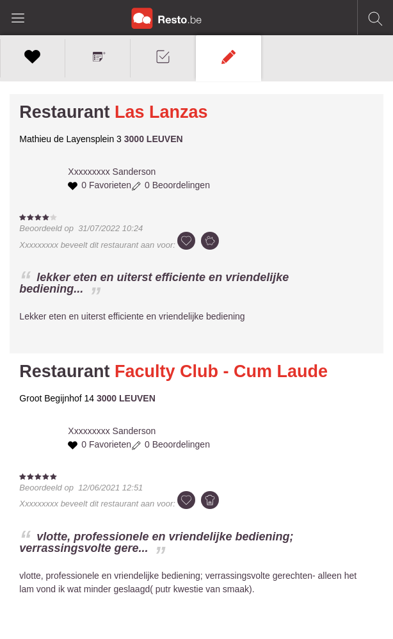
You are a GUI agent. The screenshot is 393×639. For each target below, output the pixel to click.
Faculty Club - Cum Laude (221, 371)
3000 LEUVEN (153, 139)
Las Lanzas (161, 112)
